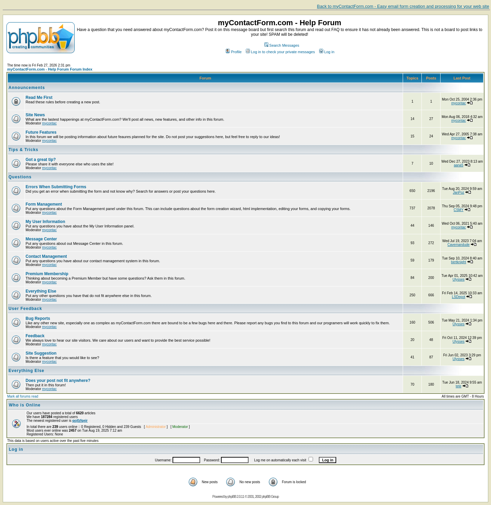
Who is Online (25, 405)
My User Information (45, 221)
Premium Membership (47, 273)
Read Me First (39, 97)
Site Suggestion (41, 353)
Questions (20, 177)
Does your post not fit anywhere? (58, 380)
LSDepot (458, 297)
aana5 (458, 165)
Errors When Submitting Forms (56, 186)
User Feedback (25, 308)
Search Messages (281, 45)
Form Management (44, 204)
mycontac (458, 103)
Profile (233, 52)
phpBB (231, 497)
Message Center (41, 239)
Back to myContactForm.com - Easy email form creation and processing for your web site (403, 6)
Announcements (27, 87)
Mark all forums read (22, 396)
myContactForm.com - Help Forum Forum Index (49, 69)
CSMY (458, 210)
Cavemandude (458, 245)
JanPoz (458, 192)
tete (458, 386)
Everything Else (41, 291)
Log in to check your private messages (280, 52)
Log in (326, 52)
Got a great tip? (41, 159)
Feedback (35, 335)
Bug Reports (38, 318)
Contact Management (46, 256)
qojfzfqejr (80, 420)
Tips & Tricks (23, 149)
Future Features (41, 132)
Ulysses (458, 279)
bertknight (458, 262)
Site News (35, 115)
